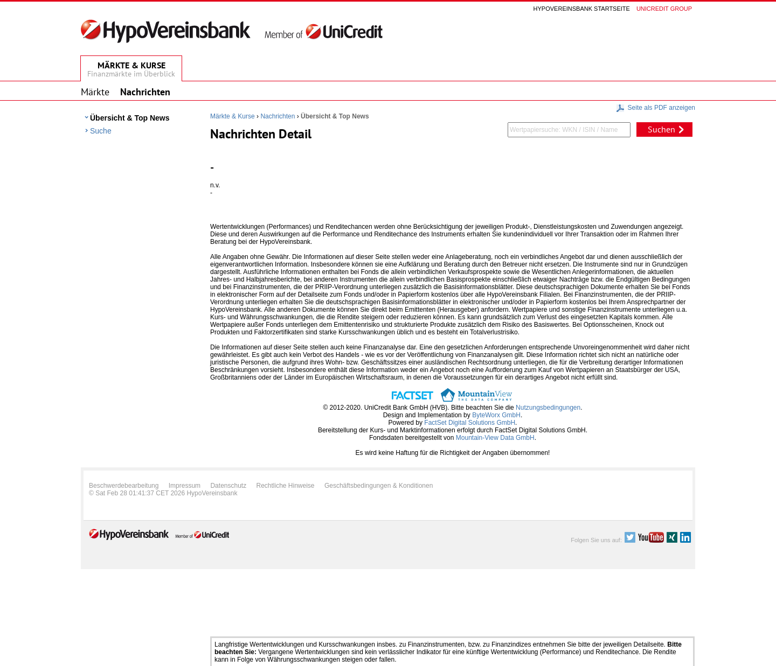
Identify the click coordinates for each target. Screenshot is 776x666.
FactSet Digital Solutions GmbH (469, 422)
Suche (101, 131)
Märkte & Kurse (232, 116)
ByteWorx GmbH (496, 415)
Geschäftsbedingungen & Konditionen (378, 485)
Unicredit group (664, 8)
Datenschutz (228, 485)
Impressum (184, 485)
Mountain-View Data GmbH (495, 437)
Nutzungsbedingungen (548, 407)
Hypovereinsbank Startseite (582, 8)
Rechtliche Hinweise (286, 485)
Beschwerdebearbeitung (123, 485)
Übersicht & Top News (130, 118)
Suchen (661, 129)
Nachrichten (277, 116)
